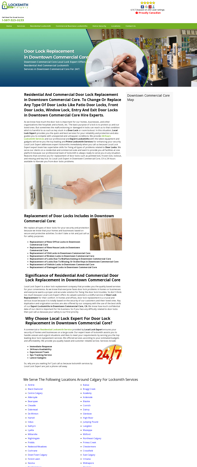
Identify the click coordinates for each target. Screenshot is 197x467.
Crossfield (69, 411)
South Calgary (108, 419)
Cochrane (32, 411)
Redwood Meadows (110, 406)
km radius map (149, 117)
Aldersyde (106, 382)
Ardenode (143, 382)
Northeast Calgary (147, 402)
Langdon (69, 398)
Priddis (31, 406)
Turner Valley (34, 423)
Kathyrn (32, 398)
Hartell (31, 394)
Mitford (68, 402)
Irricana (68, 415)
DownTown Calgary (111, 411)
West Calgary (71, 423)
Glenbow (142, 390)
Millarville (32, 402)
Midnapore (143, 415)
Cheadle (105, 386)
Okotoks (69, 419)
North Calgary (35, 419)
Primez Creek (71, 406)
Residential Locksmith (62, 16)
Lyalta (104, 398)
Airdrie (31, 378)
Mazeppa (142, 398)
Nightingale (107, 402)
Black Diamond (108, 378)
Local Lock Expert (97, 460)
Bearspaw (33, 386)
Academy (69, 382)
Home (31, 16)
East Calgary (144, 411)
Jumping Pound (145, 394)
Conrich (142, 386)
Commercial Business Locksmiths (94, 16)
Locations (137, 16)
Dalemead (33, 390)
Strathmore (144, 419)
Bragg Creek (144, 378)
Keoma (104, 415)
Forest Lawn (34, 415)
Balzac (68, 378)
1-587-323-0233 (156, 6)
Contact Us (153, 16)
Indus (104, 394)
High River (70, 394)
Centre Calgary (35, 382)
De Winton (106, 390)
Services (43, 16)
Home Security (121, 16)
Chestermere (144, 406)
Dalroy (68, 390)
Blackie (68, 386)
